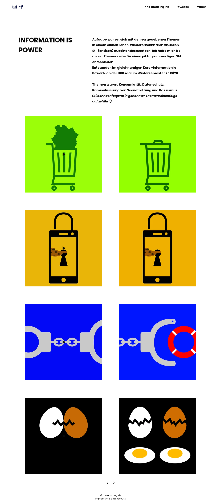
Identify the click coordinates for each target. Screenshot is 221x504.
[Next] (107, 482)
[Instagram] (14, 6)
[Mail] (21, 6)
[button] (183, 7)
